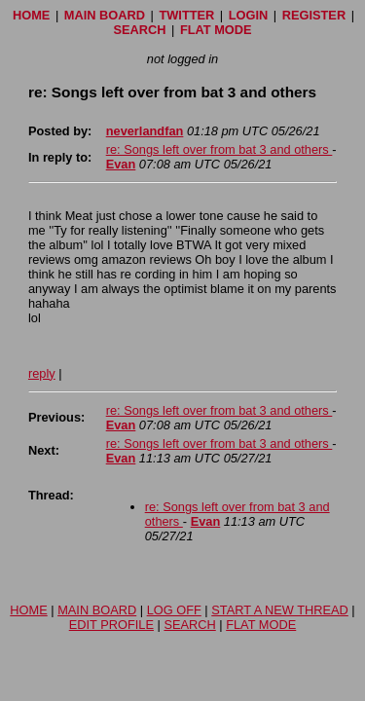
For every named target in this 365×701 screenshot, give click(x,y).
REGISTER (314, 15)
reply (41, 373)
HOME (31, 15)
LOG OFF (174, 610)
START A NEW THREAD (279, 610)
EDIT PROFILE (111, 624)
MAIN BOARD (104, 15)
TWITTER (186, 15)
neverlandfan (145, 131)
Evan (121, 164)
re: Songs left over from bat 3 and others (219, 149)
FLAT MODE (216, 29)
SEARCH (139, 29)
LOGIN (249, 15)
